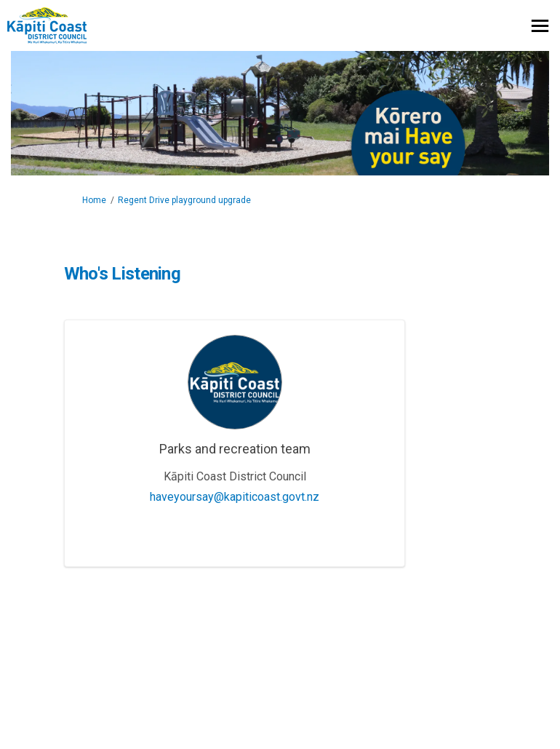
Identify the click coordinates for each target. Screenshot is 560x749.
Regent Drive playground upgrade (184, 200)
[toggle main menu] (540, 26)
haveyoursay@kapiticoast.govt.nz (234, 497)
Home (94, 200)
